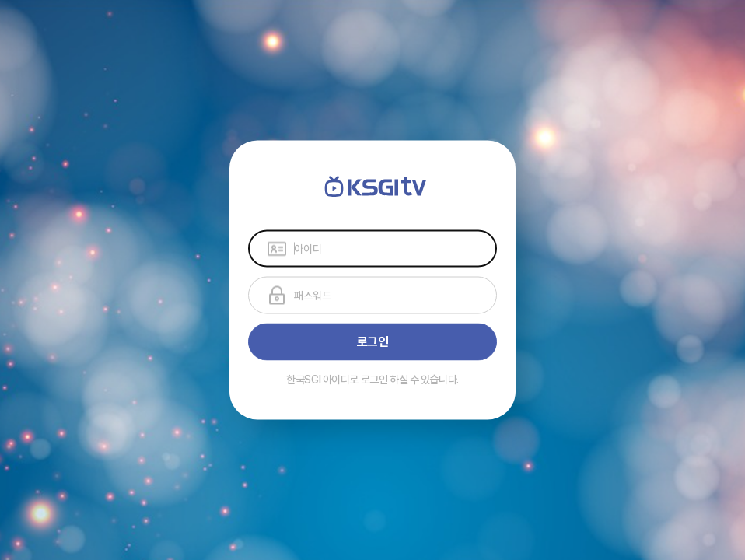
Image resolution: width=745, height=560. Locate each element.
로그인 (373, 341)
